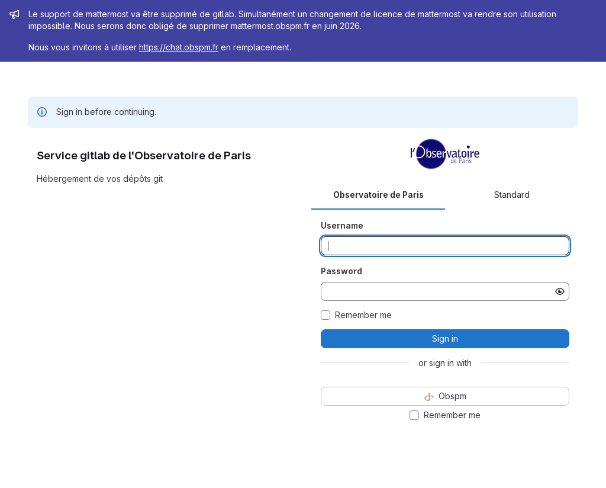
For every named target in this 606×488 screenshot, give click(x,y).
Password (341, 271)
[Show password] (559, 291)
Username (342, 225)
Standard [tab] (512, 195)
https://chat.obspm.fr (178, 47)
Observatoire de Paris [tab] (378, 195)
